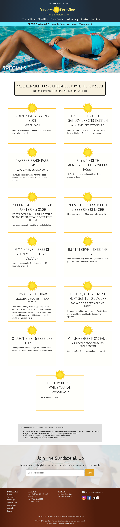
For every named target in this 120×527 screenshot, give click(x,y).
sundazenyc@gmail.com (94, 492)
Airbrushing (72, 19)
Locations (95, 19)
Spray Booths (57, 19)
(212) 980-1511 (67, 3)
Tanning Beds (28, 19)
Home (9, 494)
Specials (84, 19)
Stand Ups (43, 19)
